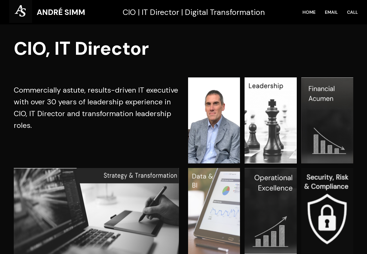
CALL (352, 12)
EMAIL (331, 12)
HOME (309, 12)
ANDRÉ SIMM (61, 12)
